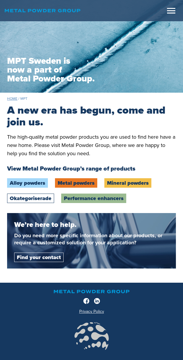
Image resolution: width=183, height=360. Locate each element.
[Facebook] (86, 301)
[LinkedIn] (97, 301)
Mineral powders (128, 183)
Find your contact (39, 257)
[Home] (84, 10)
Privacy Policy (91, 311)
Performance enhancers (94, 198)
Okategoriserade (30, 198)
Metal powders (76, 183)
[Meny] (171, 11)
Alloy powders (27, 183)
